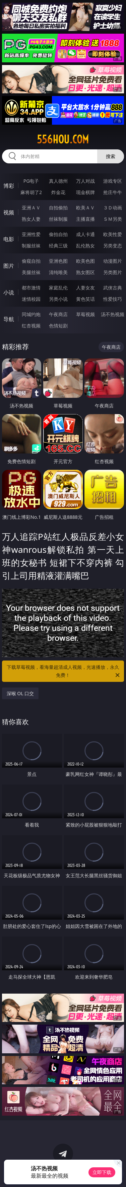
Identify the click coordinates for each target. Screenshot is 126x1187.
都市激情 (31, 287)
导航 (8, 319)
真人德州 (58, 181)
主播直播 (85, 219)
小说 (8, 292)
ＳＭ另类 (112, 219)
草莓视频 (85, 314)
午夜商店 (58, 314)
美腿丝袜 (31, 272)
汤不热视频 (112, 314)
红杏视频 (31, 325)
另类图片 (112, 272)
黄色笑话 (85, 299)
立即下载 (101, 1172)
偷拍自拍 (58, 234)
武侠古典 (112, 287)
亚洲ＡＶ (31, 207)
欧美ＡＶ (85, 207)
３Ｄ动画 (112, 207)
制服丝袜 (31, 245)
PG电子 (31, 181)
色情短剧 (58, 325)
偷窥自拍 (31, 261)
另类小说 (58, 299)
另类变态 (112, 245)
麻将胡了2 (31, 192)
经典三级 (58, 245)
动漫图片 (112, 261)
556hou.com (63, 139)
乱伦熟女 (85, 245)
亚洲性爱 (31, 234)
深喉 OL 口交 (20, 693)
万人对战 (85, 181)
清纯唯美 (58, 272)
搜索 (110, 156)
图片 (8, 265)
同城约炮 (31, 314)
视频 (8, 212)
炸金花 (58, 192)
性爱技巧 (112, 299)
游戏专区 (112, 181)
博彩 (8, 185)
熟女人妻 (31, 219)
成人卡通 (85, 234)
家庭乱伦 (58, 287)
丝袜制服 (58, 219)
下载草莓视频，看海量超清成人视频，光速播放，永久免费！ (64, 671)
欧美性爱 (112, 234)
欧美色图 (85, 261)
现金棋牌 (85, 192)
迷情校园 (31, 299)
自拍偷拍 (58, 207)
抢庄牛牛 (112, 192)
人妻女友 (85, 287)
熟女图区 (85, 272)
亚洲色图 (58, 261)
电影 (8, 239)
